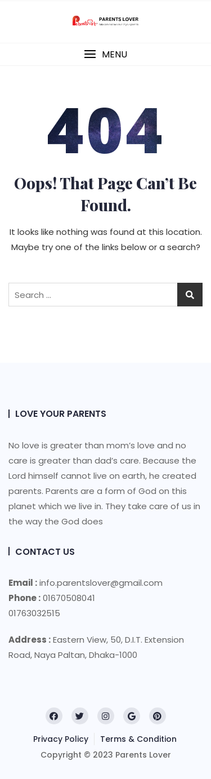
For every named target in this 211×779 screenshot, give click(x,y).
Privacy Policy (60, 739)
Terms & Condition (138, 739)
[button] (105, 54)
